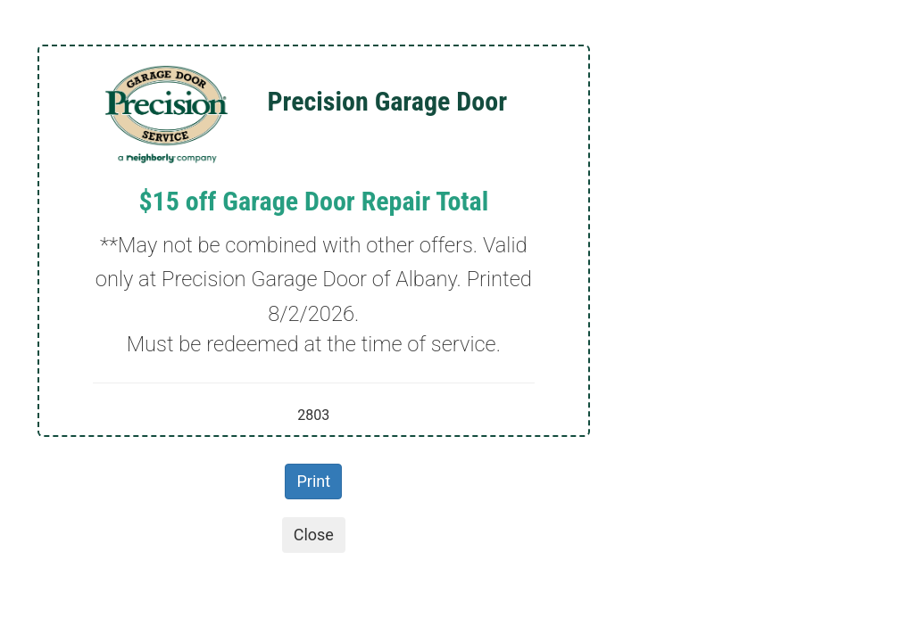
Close (314, 534)
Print (313, 481)
